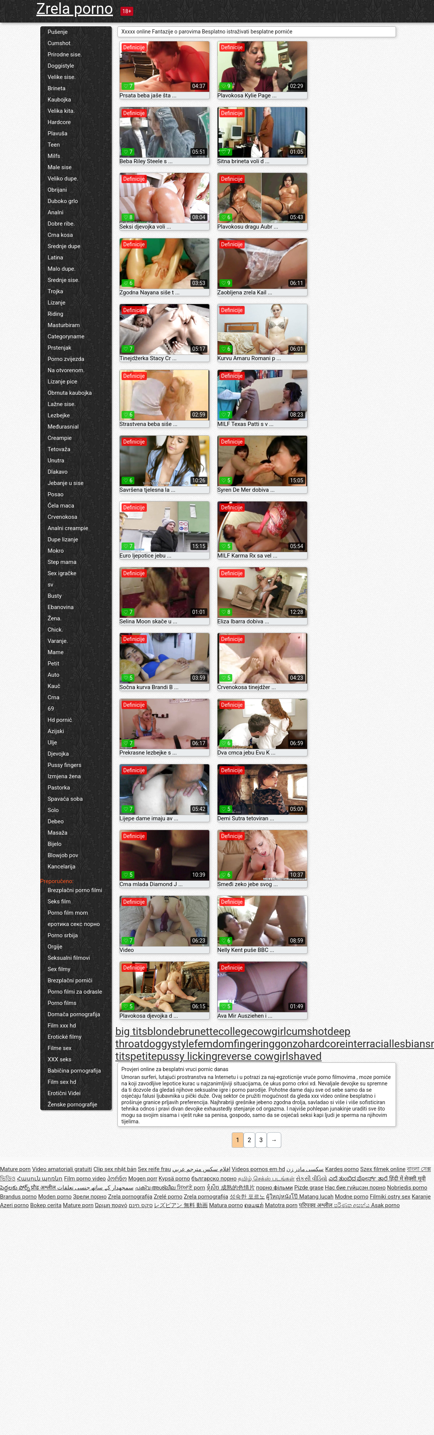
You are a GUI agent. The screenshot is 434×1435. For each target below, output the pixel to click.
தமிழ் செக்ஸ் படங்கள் (266, 1178)
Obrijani (57, 189)
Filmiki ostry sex (390, 1196)
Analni (56, 212)
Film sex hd (62, 1082)
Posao (56, 494)
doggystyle (168, 1044)
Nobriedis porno (407, 1187)
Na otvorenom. (66, 370)
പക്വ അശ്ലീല (156, 1187)
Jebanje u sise (66, 483)
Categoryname (66, 336)
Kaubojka (59, 99)
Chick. (55, 629)
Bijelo (55, 844)
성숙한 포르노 (247, 1196)
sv (50, 584)
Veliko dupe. (63, 178)
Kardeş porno (342, 1169)
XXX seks (60, 1059)
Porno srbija (63, 935)
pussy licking (187, 1056)
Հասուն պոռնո (40, 1178)
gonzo (289, 1044)
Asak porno (385, 1205)
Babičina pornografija (74, 1070)
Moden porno (55, 1196)
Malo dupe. (62, 268)
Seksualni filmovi (69, 958)
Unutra (56, 460)
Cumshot (59, 43)
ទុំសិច (214, 1187)
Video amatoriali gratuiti (62, 1169)
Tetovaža (59, 449)
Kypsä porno (174, 1178)
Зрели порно (90, 1196)
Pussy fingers (65, 765)
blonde (163, 1031)
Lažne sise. (62, 404)
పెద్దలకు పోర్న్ (15, 1187)
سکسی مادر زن (305, 1169)
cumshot (306, 1031)
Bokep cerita (45, 1205)
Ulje (52, 742)
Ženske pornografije (72, 1104)
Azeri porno (14, 1205)
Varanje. (58, 641)
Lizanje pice (63, 381)
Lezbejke (59, 415)
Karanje (421, 1196)
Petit (53, 663)
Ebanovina (61, 607)
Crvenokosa (63, 517)
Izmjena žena (64, 776)
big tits (132, 1031)
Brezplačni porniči (70, 980)
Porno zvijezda (66, 359)
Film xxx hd (62, 1025)
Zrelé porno (168, 1196)
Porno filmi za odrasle (75, 991)
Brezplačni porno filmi (75, 890)
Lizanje (56, 302)
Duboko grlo (63, 201)
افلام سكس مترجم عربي (201, 1169)
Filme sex (60, 1048)
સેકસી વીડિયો (311, 1178)
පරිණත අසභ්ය (352, 1205)
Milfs (54, 156)
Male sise (60, 167)
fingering (254, 1044)
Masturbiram (64, 325)
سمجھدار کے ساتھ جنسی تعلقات (95, 1187)
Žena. (55, 618)
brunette (198, 1031)
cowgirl (269, 1031)
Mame (56, 652)
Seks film (59, 901)
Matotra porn (281, 1205)
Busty (55, 595)
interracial (368, 1044)
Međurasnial (63, 426)
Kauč (54, 686)
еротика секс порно (74, 924)
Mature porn (15, 1169)
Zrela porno (75, 9)
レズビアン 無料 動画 (180, 1205)
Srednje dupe (64, 246)
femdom (214, 1044)
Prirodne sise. (65, 54)
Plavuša (58, 133)
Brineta (56, 88)
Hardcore (59, 122)
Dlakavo (58, 471)
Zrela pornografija (130, 1196)
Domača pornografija (74, 1014)
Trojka (55, 291)
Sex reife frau (154, 1169)
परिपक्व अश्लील (316, 1205)
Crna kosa (60, 235)
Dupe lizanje (63, 539)
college (235, 1031)
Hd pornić (60, 720)
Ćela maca (61, 505)
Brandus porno (18, 1196)
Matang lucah (316, 1196)
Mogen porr (142, 1178)
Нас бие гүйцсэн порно (355, 1187)
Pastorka (59, 787)
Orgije (55, 946)
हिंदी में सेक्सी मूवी (407, 1178)
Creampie (60, 438)
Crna (53, 697)
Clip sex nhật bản (114, 1169)
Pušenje (58, 32)
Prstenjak (60, 347)
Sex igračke (62, 573)
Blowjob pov (63, 855)
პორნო (117, 1178)
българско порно (213, 1178)
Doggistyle (61, 65)
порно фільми (274, 1187)
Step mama (62, 562)
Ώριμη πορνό (111, 1205)
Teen (54, 144)
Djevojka (58, 753)
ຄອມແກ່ (253, 1205)
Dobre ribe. (61, 223)
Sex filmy (59, 969)
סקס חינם (141, 1205)
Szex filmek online (382, 1169)
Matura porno (226, 1205)
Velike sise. (62, 77)
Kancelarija (62, 866)
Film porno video (85, 1178)
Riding (56, 314)
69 (51, 708)
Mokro (56, 550)
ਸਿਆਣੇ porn (191, 1187)
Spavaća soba (65, 799)
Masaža (58, 832)
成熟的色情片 (238, 1187)
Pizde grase (309, 1187)
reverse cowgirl (252, 1056)
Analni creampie (68, 528)
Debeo (56, 821)
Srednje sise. (64, 280)
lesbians (411, 1044)
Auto (53, 674)
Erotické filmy (65, 1036)
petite (143, 1056)
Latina (55, 257)
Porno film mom (68, 912)
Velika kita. (61, 111)
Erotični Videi (64, 1093)
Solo (53, 810)
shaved (305, 1056)
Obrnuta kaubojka (70, 392)
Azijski (56, 731)
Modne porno (352, 1196)
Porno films (62, 1003)
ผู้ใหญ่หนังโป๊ (282, 1196)
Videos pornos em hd (258, 1169)
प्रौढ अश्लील (44, 1187)
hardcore (324, 1044)
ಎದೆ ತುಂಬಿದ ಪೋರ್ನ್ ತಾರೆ (359, 1178)
